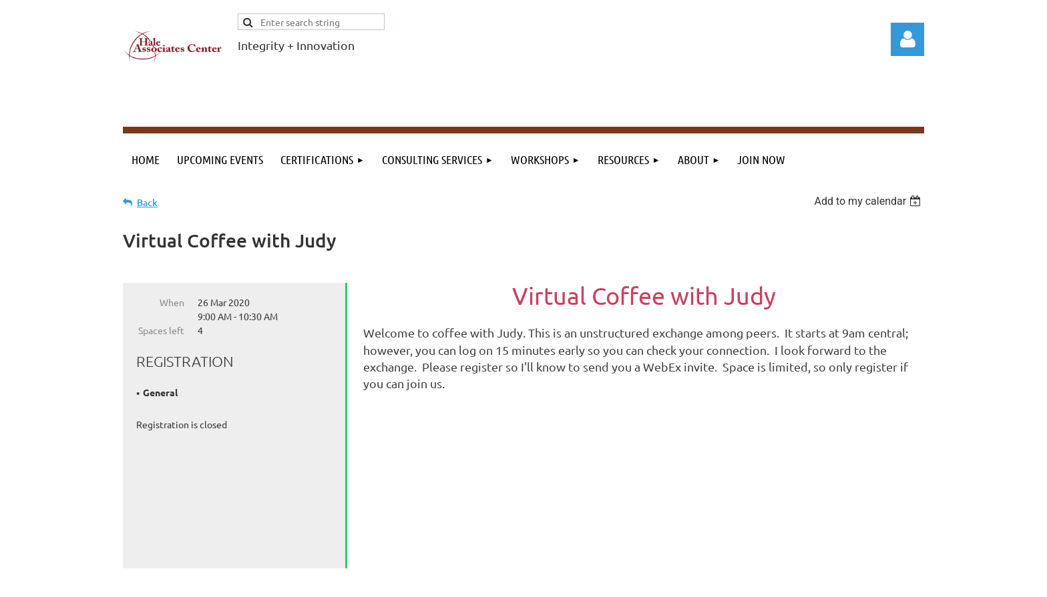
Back (147, 202)
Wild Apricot (764, 580)
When (172, 302)
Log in (907, 39)
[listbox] (869, 201)
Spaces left (161, 330)
